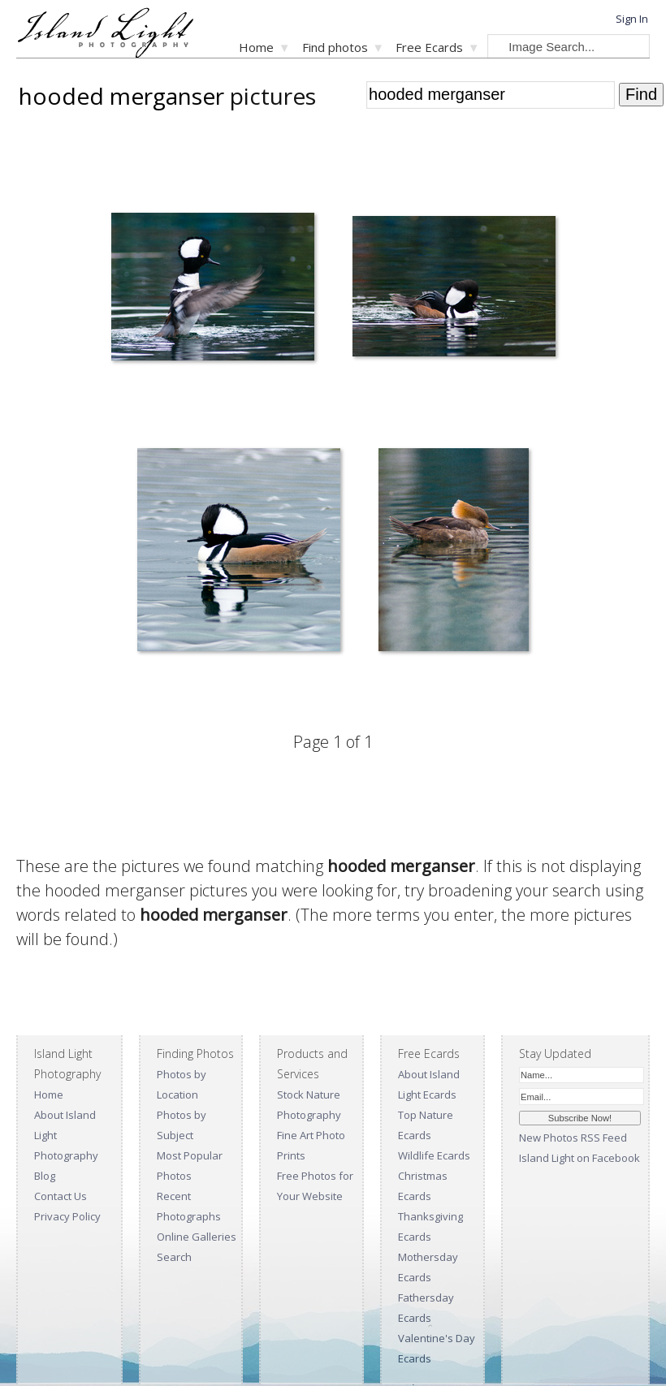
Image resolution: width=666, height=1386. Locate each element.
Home (256, 47)
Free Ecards (429, 47)
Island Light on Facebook (579, 1158)
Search (174, 1257)
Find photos (335, 47)
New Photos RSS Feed (573, 1137)
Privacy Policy (67, 1216)
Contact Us (60, 1196)
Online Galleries (196, 1236)
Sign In (632, 18)
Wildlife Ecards (434, 1155)
